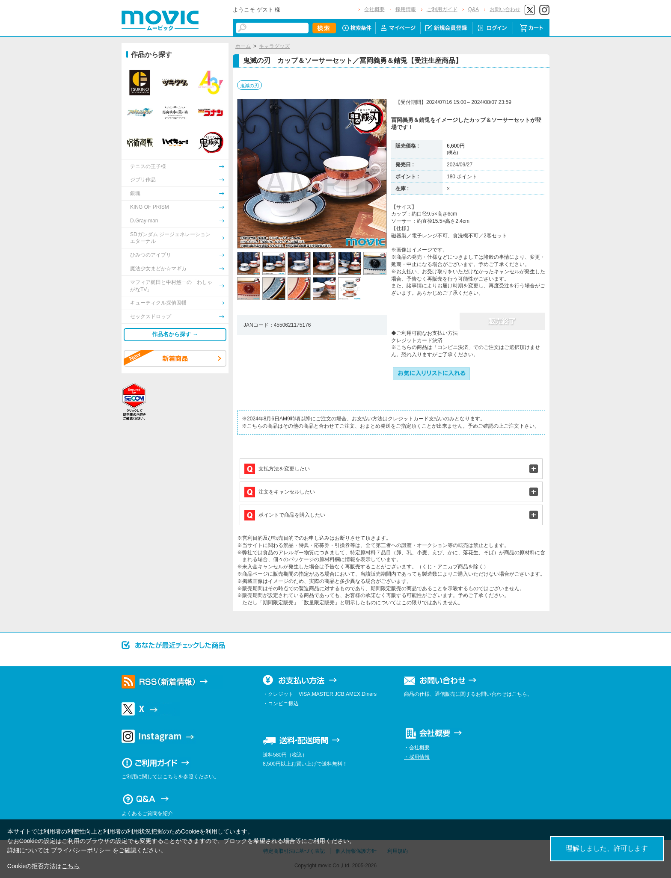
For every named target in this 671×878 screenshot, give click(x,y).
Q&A (473, 9)
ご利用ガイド (442, 9)
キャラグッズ (274, 46)
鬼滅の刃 (249, 85)
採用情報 (405, 9)
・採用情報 (417, 757)
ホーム (243, 46)
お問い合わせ (505, 9)
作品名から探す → (175, 334)
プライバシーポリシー (81, 850)
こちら (71, 866)
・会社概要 (417, 748)
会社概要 (374, 9)
